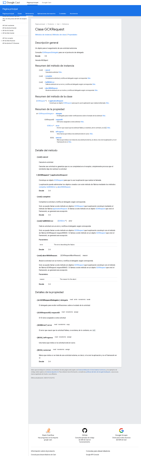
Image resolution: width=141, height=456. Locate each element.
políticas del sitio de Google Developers (98, 372)
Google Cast (46, 2)
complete (48, 76)
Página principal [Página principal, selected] (32, 2)
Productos (51, 24)
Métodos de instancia (43, 35)
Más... (61, 72)
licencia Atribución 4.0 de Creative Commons (92, 370)
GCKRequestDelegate (50, 52)
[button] (14, 30)
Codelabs (62, 14)
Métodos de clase (59, 35)
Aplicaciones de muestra (46, 14)
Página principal (10, 9)
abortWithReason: (51, 88)
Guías (20, 14)
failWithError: (50, 82)
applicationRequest (56, 101)
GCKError (50, 125)
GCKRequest (41, 101)
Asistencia (74, 14)
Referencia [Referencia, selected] (30, 14)
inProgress (60, 132)
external (58, 138)
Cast (13, 2)
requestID (59, 119)
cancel (47, 70)
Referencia (65, 24)
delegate (59, 113)
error (57, 125)
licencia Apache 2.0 (53, 372)
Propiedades (72, 35)
